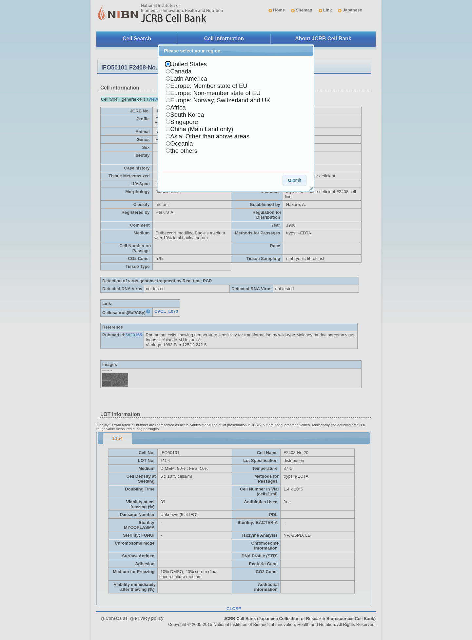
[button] (294, 180)
